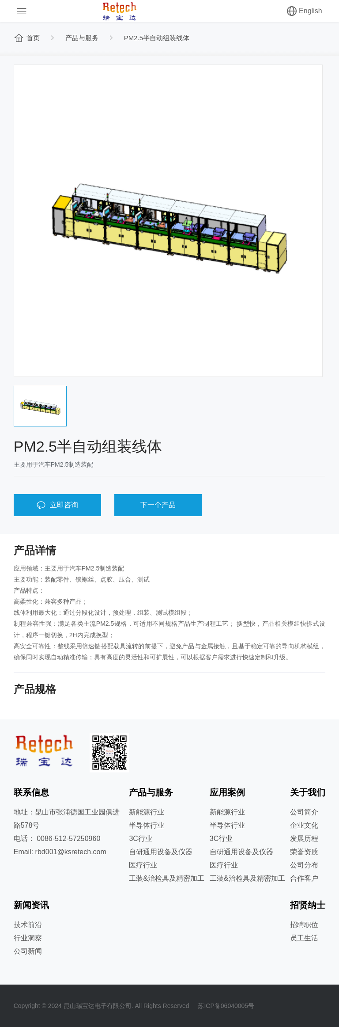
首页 (27, 38)
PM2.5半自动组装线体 (156, 38)
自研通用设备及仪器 (160, 852)
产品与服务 (81, 38)
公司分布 (304, 865)
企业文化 (304, 825)
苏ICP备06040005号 (226, 1005)
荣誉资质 (304, 852)
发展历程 (304, 838)
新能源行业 (146, 812)
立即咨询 (57, 505)
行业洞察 (28, 938)
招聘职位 (304, 924)
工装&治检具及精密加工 (166, 878)
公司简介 (304, 812)
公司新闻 (28, 951)
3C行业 (140, 838)
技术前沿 (28, 924)
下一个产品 (158, 505)
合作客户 (304, 878)
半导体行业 (146, 825)
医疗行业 (143, 865)
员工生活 (304, 938)
